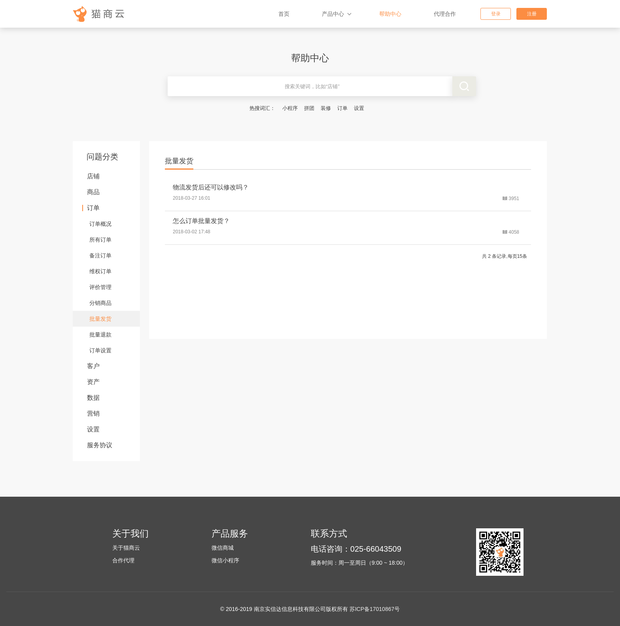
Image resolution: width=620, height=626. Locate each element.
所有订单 (100, 239)
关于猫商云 (126, 548)
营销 (93, 413)
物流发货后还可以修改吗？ (211, 187)
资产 (93, 381)
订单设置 (100, 350)
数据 (93, 397)
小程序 (290, 108)
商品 (93, 192)
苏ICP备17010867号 (375, 609)
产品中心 (333, 14)
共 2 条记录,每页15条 (504, 256)
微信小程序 (225, 560)
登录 (496, 14)
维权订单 (100, 271)
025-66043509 (375, 549)
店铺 (93, 176)
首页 (283, 14)
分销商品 (100, 303)
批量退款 (100, 334)
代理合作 (445, 14)
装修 (326, 108)
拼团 (309, 108)
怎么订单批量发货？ (201, 220)
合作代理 (123, 560)
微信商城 (223, 548)
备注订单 (100, 255)
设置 (359, 108)
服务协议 (99, 445)
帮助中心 (390, 14)
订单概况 (100, 224)
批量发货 (100, 319)
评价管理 (100, 287)
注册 (532, 14)
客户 (93, 366)
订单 (342, 108)
